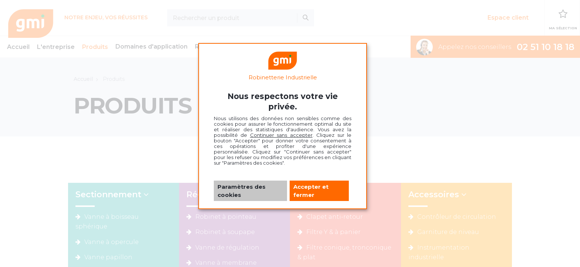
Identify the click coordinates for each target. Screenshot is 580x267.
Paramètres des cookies (242, 190)
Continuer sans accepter (281, 135)
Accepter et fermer (310, 190)
